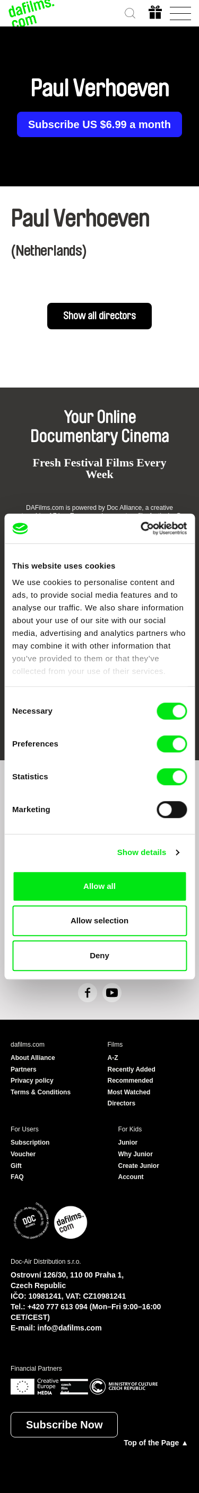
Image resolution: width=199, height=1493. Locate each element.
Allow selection (99, 920)
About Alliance (33, 1058)
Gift (16, 1166)
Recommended (130, 1080)
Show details (142, 852)
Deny (99, 955)
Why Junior (135, 1154)
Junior (128, 1142)
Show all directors (99, 316)
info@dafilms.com (70, 1328)
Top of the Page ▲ (156, 1442)
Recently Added (131, 1069)
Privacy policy (32, 1080)
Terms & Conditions (41, 1092)
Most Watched (129, 1092)
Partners (24, 1069)
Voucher (23, 1154)
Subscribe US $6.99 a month (99, 124)
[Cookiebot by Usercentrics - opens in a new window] (142, 528)
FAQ (17, 1177)
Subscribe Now (64, 1425)
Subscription (30, 1142)
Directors (122, 1103)
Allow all (99, 886)
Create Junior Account (138, 1171)
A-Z (113, 1058)
